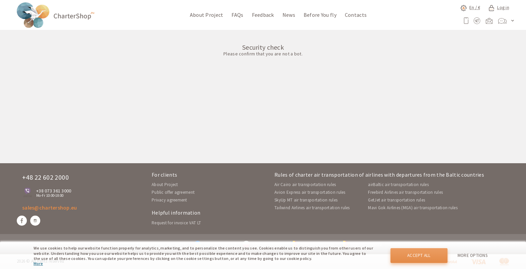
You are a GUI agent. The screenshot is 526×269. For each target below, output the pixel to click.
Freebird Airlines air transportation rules (405, 192)
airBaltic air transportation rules (398, 184)
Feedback (263, 14)
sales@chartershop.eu (49, 208)
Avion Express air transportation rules (310, 192)
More (38, 263)
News (288, 14)
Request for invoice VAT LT (176, 223)
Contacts (356, 14)
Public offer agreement (173, 192)
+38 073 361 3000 (53, 190)
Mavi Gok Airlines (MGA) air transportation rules (412, 208)
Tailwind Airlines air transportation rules (312, 208)
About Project (206, 14)
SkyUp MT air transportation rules (305, 200)
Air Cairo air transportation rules (305, 184)
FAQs (237, 14)
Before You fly (320, 14)
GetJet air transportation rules (396, 200)
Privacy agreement (169, 200)
